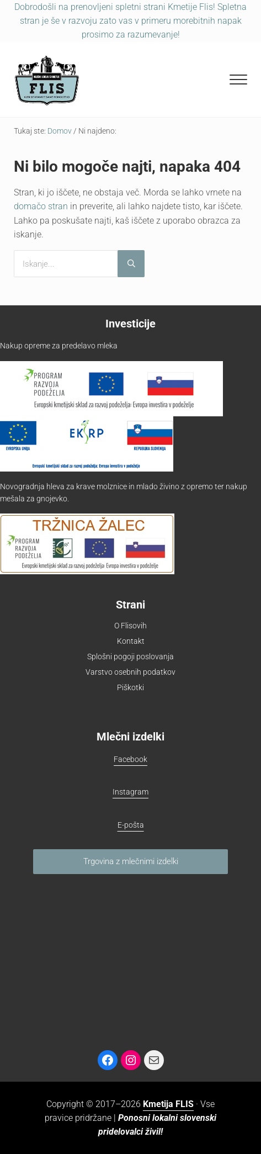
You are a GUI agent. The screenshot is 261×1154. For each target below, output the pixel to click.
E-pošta (131, 824)
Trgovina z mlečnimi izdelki (130, 861)
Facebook (130, 759)
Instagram (130, 791)
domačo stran (41, 206)
